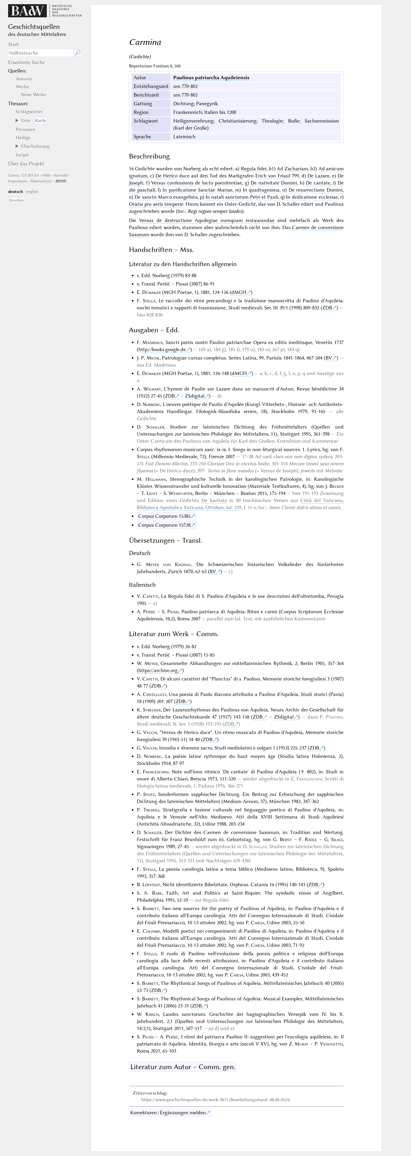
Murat (301, 1044)
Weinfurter (180, 493)
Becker (336, 486)
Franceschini (156, 772)
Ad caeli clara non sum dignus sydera (293, 456)
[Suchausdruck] (40, 53)
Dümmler (151, 292)
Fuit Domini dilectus (166, 464)
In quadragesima (261, 190)
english (32, 191)
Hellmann (155, 479)
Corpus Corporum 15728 (164, 525)
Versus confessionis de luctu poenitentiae (196, 183)
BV (329, 358)
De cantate (318, 183)
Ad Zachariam (292, 169)
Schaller (155, 427)
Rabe (157, 893)
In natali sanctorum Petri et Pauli (242, 197)
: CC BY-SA (23, 175)
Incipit (22, 155)
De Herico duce (172, 176)
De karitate (214, 500)
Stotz (149, 794)
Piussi (173, 612)
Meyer (151, 663)
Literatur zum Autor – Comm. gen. (182, 1067)
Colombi (151, 931)
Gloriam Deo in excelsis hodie (238, 464)
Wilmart (152, 389)
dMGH (238, 292)
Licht (152, 493)
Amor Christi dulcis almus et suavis (304, 507)
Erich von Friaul (272, 176)
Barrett (151, 908)
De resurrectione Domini (316, 190)
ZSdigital (194, 396)
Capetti (150, 596)
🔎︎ (77, 53)
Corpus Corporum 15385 (164, 516)
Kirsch (152, 1014)
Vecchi (150, 732)
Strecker (152, 710)
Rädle (311, 839)
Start (13, 44)
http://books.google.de (162, 349)
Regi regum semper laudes (215, 211)
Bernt (286, 839)
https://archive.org (158, 670)
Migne (153, 358)
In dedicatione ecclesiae (312, 197)
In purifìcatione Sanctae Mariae (197, 190)
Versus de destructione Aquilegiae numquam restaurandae (206, 220)
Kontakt (61, 175)
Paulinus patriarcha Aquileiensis (211, 78)
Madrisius (152, 342)
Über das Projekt (26, 164)
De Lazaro (318, 176)
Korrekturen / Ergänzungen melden (168, 1113)
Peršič (149, 612)
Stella (149, 301)
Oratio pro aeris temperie (156, 204)
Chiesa (257, 923)
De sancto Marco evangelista (165, 197)
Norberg (151, 404)
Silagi (337, 839)
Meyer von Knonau (168, 564)
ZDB (327, 308)
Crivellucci (154, 694)
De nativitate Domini (274, 183)
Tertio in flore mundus (230, 471)
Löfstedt (151, 884)
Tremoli (151, 810)
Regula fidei (254, 169)
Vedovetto (331, 1044)
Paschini (334, 717)
